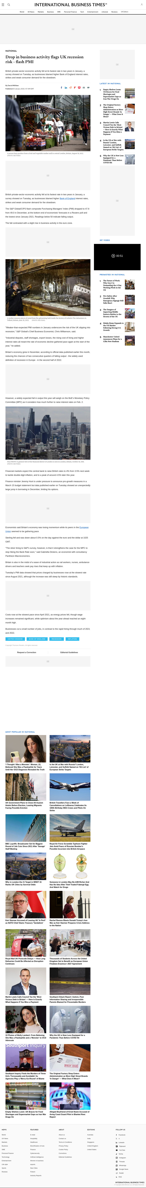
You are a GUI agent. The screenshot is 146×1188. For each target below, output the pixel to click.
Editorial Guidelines (69, 652)
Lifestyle (105, 12)
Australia (90, 1135)
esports (32, 1164)
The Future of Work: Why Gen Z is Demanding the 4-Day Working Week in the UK (112, 285)
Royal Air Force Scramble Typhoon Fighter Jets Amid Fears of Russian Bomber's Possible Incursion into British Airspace (68, 846)
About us (62, 1135)
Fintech (32, 1172)
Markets (41, 12)
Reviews (114, 12)
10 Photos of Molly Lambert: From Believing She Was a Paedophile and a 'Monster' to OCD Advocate (25, 1037)
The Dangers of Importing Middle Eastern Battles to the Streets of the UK (112, 313)
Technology (5, 1157)
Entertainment (92, 12)
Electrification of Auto (37, 1146)
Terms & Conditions (65, 1142)
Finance (33, 1149)
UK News (31, 12)
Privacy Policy (63, 1146)
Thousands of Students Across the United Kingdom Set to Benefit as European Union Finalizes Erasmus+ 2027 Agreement (69, 961)
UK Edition (124, 12)
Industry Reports (35, 1175)
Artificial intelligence (37, 1157)
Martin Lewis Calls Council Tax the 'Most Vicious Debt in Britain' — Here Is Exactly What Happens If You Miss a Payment (23, 999)
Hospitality (33, 1138)
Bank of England (67, 198)
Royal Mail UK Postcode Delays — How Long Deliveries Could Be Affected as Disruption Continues (25, 961)
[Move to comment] (88, 87)
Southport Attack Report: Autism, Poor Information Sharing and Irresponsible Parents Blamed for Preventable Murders (68, 999)
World (22, 12)
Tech (82, 12)
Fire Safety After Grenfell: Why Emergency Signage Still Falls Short (113, 299)
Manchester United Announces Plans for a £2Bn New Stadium (112, 339)
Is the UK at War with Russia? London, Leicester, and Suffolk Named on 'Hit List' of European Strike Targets (69, 767)
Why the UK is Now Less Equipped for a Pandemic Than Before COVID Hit (113, 159)
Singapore (90, 1142)
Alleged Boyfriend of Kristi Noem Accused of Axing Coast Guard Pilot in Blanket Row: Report (69, 1114)
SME (59, 12)
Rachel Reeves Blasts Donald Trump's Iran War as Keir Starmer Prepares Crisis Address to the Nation (70, 923)
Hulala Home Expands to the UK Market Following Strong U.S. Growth (113, 326)
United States (91, 1149)
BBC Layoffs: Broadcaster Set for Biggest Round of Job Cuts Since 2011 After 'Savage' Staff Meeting (25, 846)
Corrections (62, 1153)
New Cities (33, 1168)
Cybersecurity (34, 1153)
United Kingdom (92, 1146)
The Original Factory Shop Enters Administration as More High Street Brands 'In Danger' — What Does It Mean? (69, 1076)
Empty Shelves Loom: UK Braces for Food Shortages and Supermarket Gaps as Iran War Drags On (25, 1114)
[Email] (84, 87)
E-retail (32, 1135)
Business (50, 12)
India (89, 1138)
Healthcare (34, 1142)
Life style (5, 1164)
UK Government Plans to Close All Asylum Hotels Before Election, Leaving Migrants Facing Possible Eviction (24, 805)
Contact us (62, 1138)
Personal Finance (70, 12)
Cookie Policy (63, 1149)
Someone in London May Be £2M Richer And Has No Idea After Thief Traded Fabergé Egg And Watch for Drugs (69, 884)
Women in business (36, 1161)
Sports (4, 1168)
